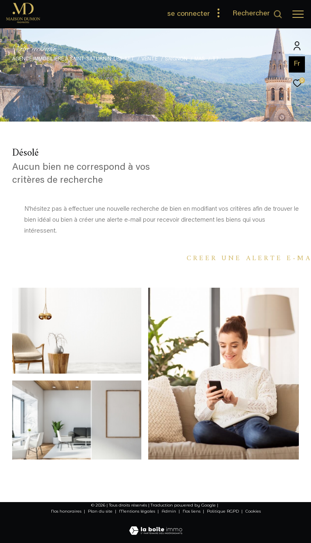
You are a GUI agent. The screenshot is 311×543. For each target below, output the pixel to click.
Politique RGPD (223, 511)
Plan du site (101, 511)
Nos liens (192, 511)
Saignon (176, 59)
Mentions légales (137, 511)
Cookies (253, 511)
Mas (199, 59)
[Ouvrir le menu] (298, 14)
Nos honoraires (66, 511)
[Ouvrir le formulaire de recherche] (257, 14)
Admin (169, 511)
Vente (149, 59)
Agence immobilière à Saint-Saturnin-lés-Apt (73, 59)
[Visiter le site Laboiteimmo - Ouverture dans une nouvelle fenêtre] (155, 525)
